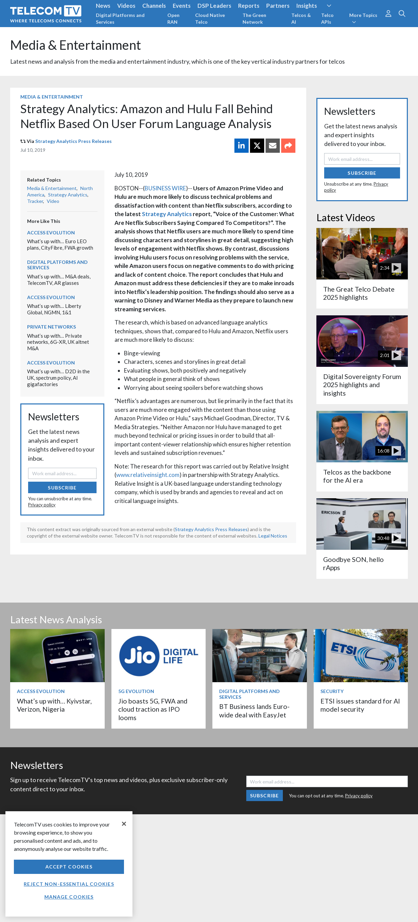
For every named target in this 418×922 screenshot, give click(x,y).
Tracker (35, 201)
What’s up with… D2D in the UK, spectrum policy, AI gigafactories (58, 377)
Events (182, 5)
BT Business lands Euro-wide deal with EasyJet (254, 710)
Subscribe (62, 487)
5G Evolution (136, 691)
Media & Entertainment (75, 45)
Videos (126, 5)
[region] (68, 864)
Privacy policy (42, 504)
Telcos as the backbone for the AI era (357, 476)
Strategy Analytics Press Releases (73, 141)
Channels (154, 5)
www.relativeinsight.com (148, 474)
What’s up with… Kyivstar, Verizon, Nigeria (54, 705)
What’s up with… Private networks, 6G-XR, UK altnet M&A (58, 342)
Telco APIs (327, 18)
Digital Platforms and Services (120, 18)
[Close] (124, 823)
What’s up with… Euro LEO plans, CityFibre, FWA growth (60, 244)
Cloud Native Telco (210, 18)
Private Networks (51, 327)
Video (53, 201)
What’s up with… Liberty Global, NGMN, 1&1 (54, 309)
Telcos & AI (301, 18)
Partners (278, 5)
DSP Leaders (214, 5)
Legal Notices (272, 536)
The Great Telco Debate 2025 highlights (359, 293)
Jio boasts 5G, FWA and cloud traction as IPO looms (152, 709)
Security (331, 691)
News (103, 5)
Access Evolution (51, 232)
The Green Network (254, 18)
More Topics (363, 18)
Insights (306, 5)
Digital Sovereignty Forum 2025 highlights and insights (362, 385)
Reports (248, 5)
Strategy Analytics (167, 213)
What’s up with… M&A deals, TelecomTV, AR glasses (58, 279)
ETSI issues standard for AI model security (360, 705)
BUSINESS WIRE (165, 188)
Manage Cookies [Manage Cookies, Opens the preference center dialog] (69, 897)
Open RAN (173, 18)
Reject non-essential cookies (69, 884)
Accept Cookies (69, 866)
